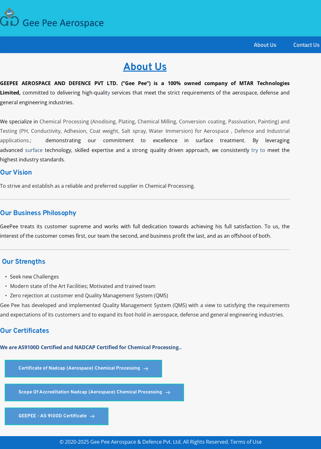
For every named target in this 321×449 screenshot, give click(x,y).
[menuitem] (265, 45)
